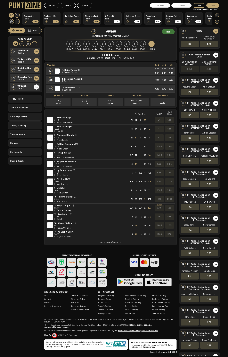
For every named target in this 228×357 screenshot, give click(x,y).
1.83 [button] (190, 138)
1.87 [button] (190, 115)
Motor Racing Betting (161, 302)
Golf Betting (130, 313)
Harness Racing (105, 299)
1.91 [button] (189, 276)
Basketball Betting (133, 302)
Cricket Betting (131, 310)
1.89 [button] (209, 115)
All (15, 44)
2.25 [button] (169, 164)
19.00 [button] (159, 234)
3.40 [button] (159, 207)
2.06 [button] (209, 44)
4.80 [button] (159, 172)
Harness (14, 143)
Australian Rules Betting (135, 295)
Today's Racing (17, 98)
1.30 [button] (169, 207)
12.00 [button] (159, 146)
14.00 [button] (159, 155)
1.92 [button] (190, 161)
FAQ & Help (76, 302)
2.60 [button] (169, 146)
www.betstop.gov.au (63, 347)
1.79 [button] (190, 92)
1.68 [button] (190, 44)
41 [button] (159, 128)
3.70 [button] (169, 234)
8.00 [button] (169, 137)
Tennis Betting (158, 313)
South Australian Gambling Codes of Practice (138, 330)
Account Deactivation (80, 310)
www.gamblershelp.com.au (56, 327)
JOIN (213, 5)
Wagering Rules (78, 299)
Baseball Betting (132, 299)
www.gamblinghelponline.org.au (135, 325)
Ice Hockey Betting (160, 299)
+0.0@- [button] (189, 69)
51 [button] (159, 137)
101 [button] (159, 199)
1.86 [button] (209, 276)
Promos (85, 5)
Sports (68, 5)
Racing (52, 5)
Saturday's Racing (18, 116)
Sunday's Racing (18, 125)
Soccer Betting (158, 310)
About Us (48, 295)
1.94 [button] (209, 138)
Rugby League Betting (161, 306)
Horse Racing (104, 302)
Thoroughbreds (17, 134)
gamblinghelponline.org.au (144, 347)
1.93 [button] (209, 253)
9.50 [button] (159, 164)
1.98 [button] (209, 92)
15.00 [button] (169, 199)
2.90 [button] (169, 155)
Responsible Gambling (80, 306)
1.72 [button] (190, 322)
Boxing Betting (131, 306)
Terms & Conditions (79, 295)
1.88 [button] (190, 184)
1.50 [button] (169, 172)
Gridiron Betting (159, 295)
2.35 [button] (169, 225)
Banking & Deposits (52, 306)
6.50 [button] (169, 128)
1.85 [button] (209, 161)
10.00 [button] (159, 225)
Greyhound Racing (106, 295)
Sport (35, 30)
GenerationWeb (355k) (168, 352)
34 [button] (159, 120)
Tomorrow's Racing (19, 107)
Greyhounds (16, 152)
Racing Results (17, 160)
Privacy (47, 302)
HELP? (195, 9)
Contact (47, 299)
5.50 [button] (169, 120)
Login (199, 5)
